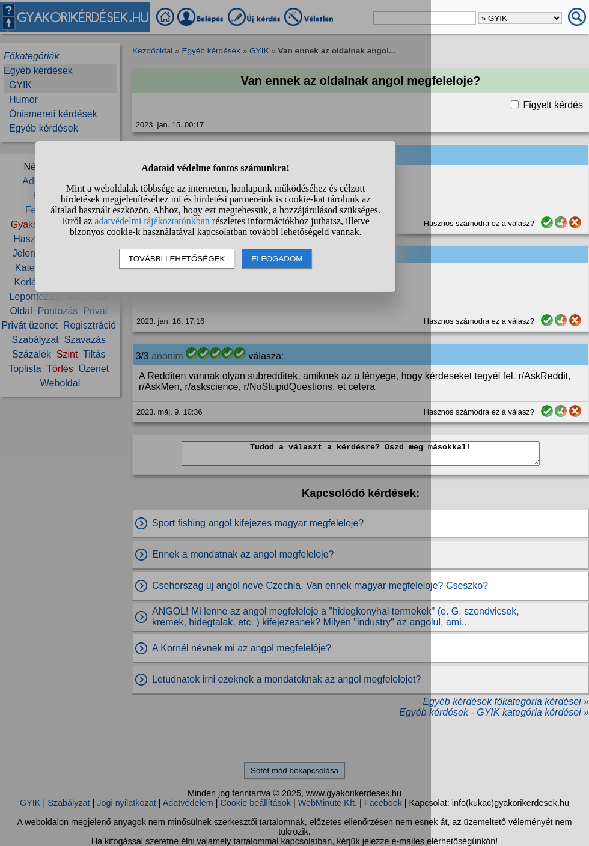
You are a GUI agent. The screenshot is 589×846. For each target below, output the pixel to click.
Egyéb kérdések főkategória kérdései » (506, 701)
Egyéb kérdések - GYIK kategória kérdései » (494, 712)
